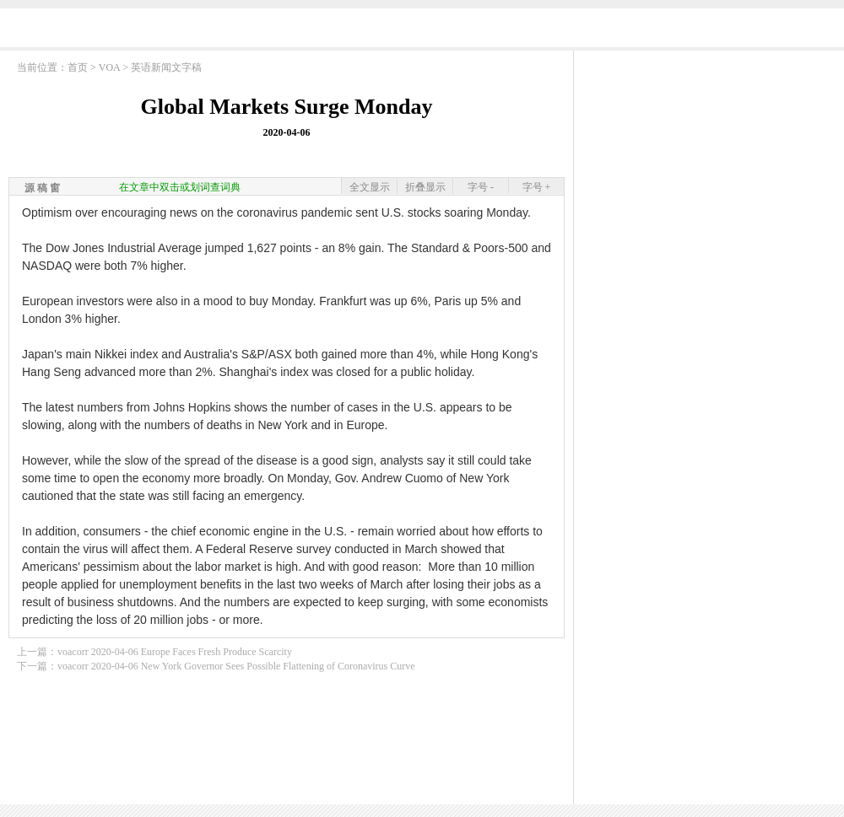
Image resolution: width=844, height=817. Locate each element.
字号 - (481, 187)
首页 (78, 67)
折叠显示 (425, 187)
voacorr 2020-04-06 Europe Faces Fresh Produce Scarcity (174, 652)
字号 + (536, 187)
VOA (109, 67)
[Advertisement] (709, 164)
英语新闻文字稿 (166, 67)
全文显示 (369, 187)
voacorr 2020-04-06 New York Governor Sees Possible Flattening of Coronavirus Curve (236, 666)
